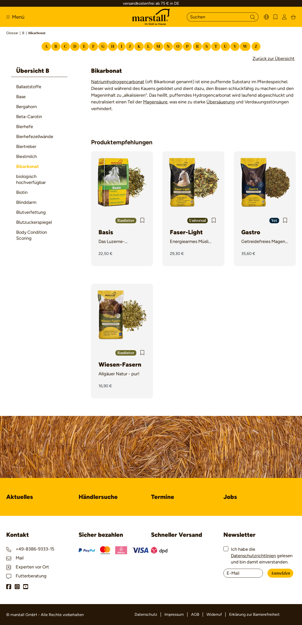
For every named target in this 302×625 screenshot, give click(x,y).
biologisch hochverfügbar (31, 179)
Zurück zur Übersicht (273, 58)
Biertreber (26, 146)
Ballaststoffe (28, 86)
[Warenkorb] (293, 16)
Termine (162, 496)
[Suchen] (217, 16)
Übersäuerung (220, 102)
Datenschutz (146, 614)
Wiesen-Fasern (120, 364)
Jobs (230, 496)
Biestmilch (26, 156)
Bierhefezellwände (34, 136)
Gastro (250, 232)
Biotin (22, 192)
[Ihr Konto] (284, 16)
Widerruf (214, 614)
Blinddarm (26, 202)
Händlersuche (98, 496)
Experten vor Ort (27, 567)
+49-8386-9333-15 (30, 549)
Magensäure (155, 102)
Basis (106, 232)
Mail (15, 558)
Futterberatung (26, 576)
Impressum (174, 614)
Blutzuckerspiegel (34, 222)
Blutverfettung (31, 212)
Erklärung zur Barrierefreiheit (254, 614)
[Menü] (15, 17)
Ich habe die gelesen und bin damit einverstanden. (262, 555)
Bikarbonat (27, 166)
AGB (195, 614)
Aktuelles (19, 496)
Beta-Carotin (29, 116)
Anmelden (280, 573)
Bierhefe (24, 126)
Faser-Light (186, 232)
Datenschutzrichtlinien (253, 555)
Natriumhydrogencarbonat (117, 81)
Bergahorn (26, 106)
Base (21, 96)
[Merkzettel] (275, 16)
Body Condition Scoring (31, 235)
